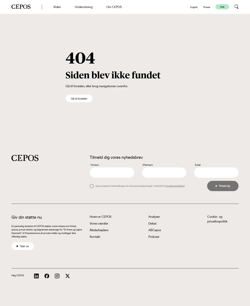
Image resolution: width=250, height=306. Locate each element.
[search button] (237, 7)
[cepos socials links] (36, 276)
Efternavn (148, 164)
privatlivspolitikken (175, 185)
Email (198, 164)
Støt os (23, 246)
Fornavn (95, 164)
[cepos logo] (25, 158)
